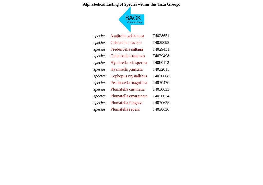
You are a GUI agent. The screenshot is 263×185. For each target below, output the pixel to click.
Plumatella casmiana (128, 89)
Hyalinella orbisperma (129, 62)
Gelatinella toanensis (128, 56)
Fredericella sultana (127, 49)
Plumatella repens (125, 109)
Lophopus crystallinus (129, 76)
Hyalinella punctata (127, 69)
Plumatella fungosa (126, 102)
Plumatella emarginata (129, 96)
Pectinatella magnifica (129, 82)
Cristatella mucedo (126, 42)
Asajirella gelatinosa (127, 36)
